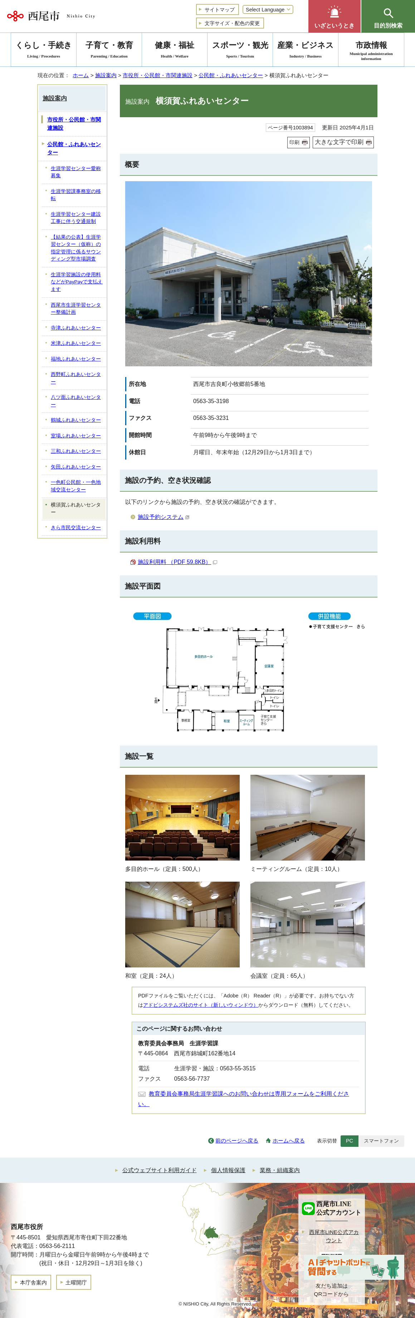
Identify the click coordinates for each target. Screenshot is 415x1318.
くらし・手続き (44, 51)
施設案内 (106, 75)
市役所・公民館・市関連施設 (157, 75)
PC (349, 1141)
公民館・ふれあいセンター (231, 75)
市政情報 (371, 51)
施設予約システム (164, 517)
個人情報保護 (228, 1170)
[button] (334, 16)
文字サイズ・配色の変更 (232, 23)
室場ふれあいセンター (76, 435)
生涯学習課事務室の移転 (76, 195)
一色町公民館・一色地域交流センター (76, 486)
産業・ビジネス (306, 51)
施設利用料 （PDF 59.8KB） (177, 562)
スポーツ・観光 (240, 51)
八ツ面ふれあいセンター (76, 401)
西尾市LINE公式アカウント (334, 1236)
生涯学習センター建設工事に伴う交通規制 (76, 218)
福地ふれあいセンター (76, 359)
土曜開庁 (76, 1282)
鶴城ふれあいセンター (76, 420)
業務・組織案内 (280, 1170)
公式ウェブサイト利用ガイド (159, 1170)
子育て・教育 (109, 51)
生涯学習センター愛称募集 (76, 172)
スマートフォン (381, 1141)
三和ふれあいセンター (76, 451)
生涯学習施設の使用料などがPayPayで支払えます (77, 282)
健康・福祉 (175, 51)
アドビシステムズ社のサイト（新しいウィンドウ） (200, 1005)
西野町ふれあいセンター (76, 378)
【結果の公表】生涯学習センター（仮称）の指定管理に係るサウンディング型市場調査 (76, 248)
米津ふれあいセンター (76, 343)
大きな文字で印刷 (339, 142)
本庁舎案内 (33, 1282)
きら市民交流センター (76, 527)
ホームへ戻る (289, 1141)
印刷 (294, 142)
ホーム (81, 75)
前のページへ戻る (236, 1141)
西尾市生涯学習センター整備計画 (76, 308)
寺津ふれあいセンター (76, 328)
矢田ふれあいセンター (76, 467)
